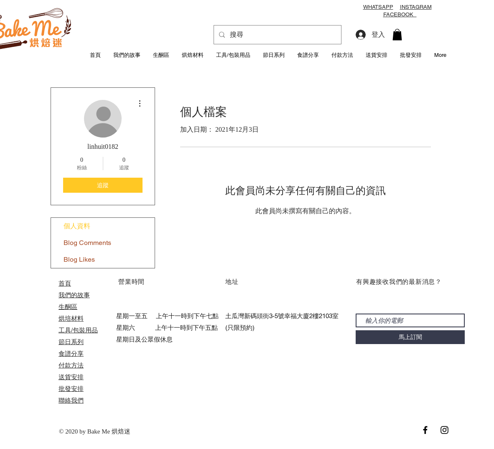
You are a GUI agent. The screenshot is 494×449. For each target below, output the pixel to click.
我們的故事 (74, 294)
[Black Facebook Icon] (425, 430)
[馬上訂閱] (410, 337)
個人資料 (77, 226)
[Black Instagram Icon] (444, 430)
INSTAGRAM (416, 7)
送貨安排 (71, 376)
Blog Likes (79, 259)
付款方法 (71, 365)
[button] (397, 34)
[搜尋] (276, 35)
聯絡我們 (71, 400)
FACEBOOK (400, 14)
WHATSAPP (378, 7)
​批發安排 (71, 388)
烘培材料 (71, 318)
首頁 (65, 283)
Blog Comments (87, 243)
